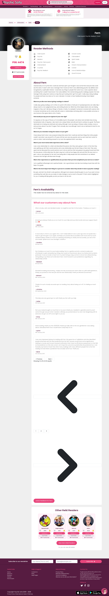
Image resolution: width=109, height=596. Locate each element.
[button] (104, 591)
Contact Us (35, 572)
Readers (9, 575)
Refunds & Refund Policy (62, 573)
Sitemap (30, 594)
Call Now (18, 67)
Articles (66, 6)
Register (98, 2)
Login (104, 2)
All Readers (20, 22)
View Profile (44, 535)
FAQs (33, 573)
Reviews (71, 6)
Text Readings (34, 6)
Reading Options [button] (48, 6)
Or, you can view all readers (67, 547)
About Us (9, 573)
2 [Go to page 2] (41, 431)
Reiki (30, 22)
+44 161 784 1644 (38, 12)
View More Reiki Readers (67, 543)
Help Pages (35, 575)
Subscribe (90, 561)
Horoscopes (10, 578)
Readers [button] (25, 6)
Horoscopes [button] (58, 6)
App (40, 6)
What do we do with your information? (66, 577)
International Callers (21, 594)
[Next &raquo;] (67, 465)
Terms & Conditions (61, 575)
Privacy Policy (59, 572)
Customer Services (80, 6)
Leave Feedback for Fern (44, 501)
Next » (50, 359)
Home (11, 22)
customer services (84, 577)
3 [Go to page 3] (46, 431)
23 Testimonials (18, 72)
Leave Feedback (18, 76)
